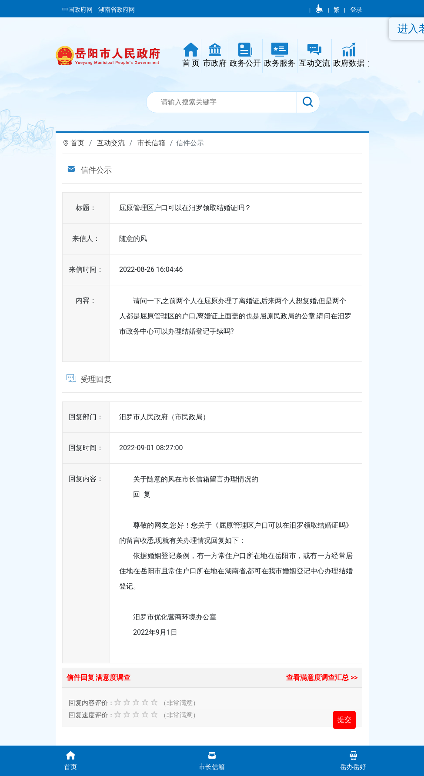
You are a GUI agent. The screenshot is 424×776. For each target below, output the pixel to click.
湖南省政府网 (117, 9)
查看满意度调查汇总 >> (322, 677)
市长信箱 (151, 143)
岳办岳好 (353, 760)
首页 (77, 143)
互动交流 (111, 143)
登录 (356, 9)
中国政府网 (78, 9)
